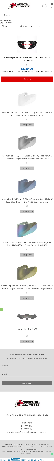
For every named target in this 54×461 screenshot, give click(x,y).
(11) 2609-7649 (27, 426)
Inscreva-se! (26, 383)
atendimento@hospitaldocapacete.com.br (27, 432)
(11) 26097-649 (27, 429)
